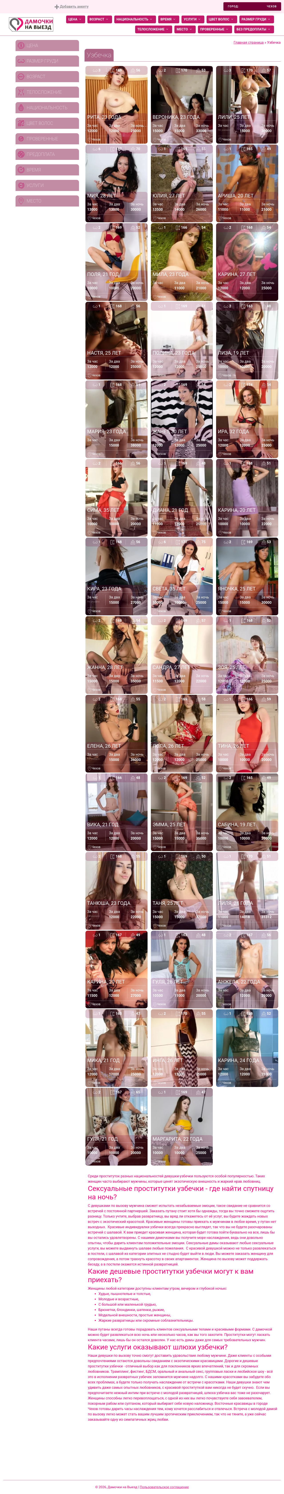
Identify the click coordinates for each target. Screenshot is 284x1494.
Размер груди (257, 19)
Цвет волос (222, 19)
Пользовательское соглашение (164, 1487)
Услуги (193, 19)
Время (168, 19)
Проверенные (215, 29)
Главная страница (249, 42)
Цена (75, 19)
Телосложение (153, 29)
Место (185, 29)
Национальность (135, 19)
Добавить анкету (72, 6)
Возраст (100, 19)
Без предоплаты (254, 29)
